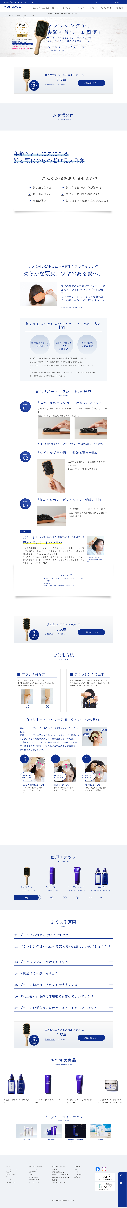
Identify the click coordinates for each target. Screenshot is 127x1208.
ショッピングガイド (58, 1182)
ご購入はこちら (91, 83)
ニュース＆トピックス (58, 1166)
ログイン (99, 2)
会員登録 (77, 1166)
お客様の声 (32, 1172)
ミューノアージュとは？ (41, 8)
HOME (8, 1166)
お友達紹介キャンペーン (13, 1182)
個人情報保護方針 (58, 1172)
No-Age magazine (34, 1177)
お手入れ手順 (33, 1169)
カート (108, 2)
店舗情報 (54, 1180)
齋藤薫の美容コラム (35, 1179)
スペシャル (94, 8)
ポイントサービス (34, 1182)
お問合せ (118, 2)
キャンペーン (82, 8)
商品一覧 (55, 8)
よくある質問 (118, 8)
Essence (31, 1174)
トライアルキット (68, 8)
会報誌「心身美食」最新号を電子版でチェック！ (63, 13)
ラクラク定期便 (106, 8)
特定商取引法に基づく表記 (60, 1177)
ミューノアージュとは (13, 1169)
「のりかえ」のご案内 (35, 1166)
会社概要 (55, 1169)
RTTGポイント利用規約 (60, 1174)
